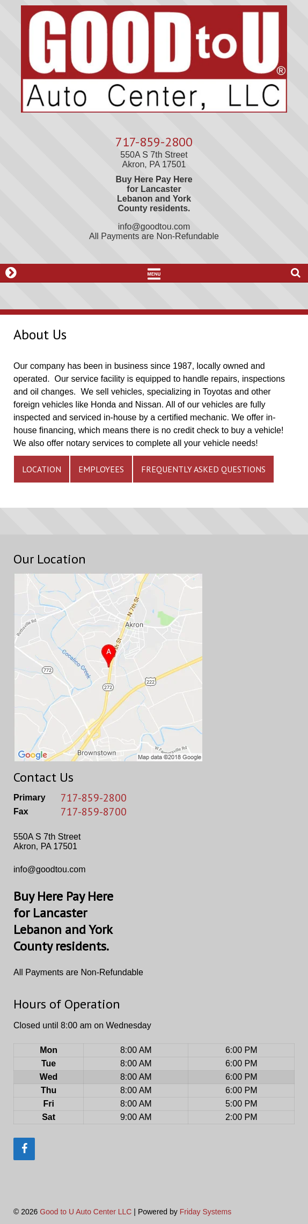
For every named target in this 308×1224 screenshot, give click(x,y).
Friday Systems (205, 1211)
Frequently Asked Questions (203, 469)
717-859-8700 (94, 812)
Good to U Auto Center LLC (85, 1211)
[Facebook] (24, 1149)
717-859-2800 (154, 141)
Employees (101, 469)
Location (41, 469)
